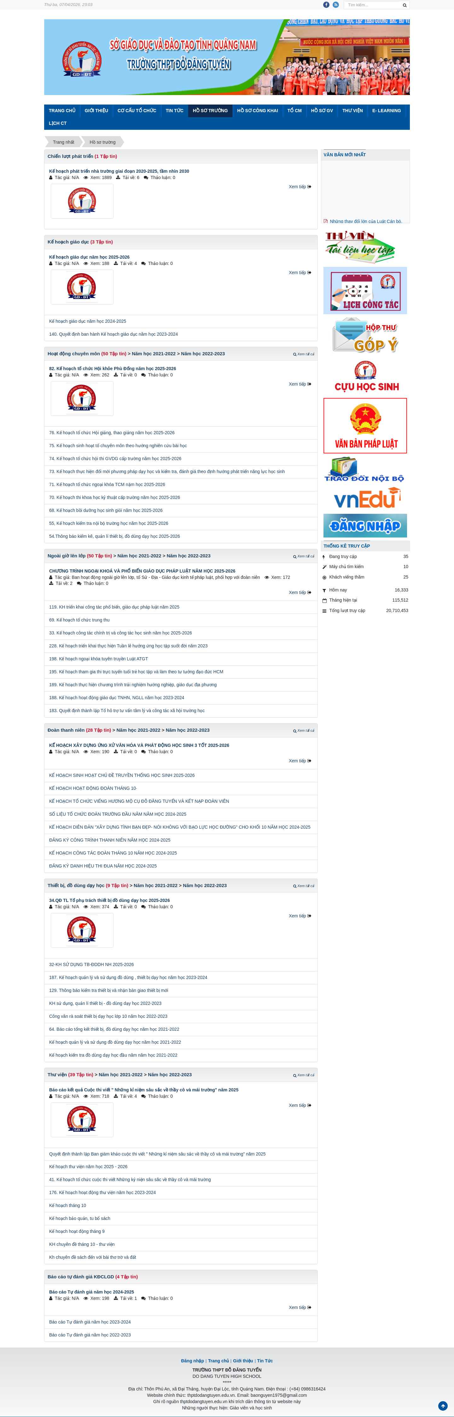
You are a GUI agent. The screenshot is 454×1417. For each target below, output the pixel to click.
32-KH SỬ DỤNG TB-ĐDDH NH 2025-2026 (91, 964)
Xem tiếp (297, 186)
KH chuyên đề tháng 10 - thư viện (81, 1244)
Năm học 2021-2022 (154, 353)
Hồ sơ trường (210, 110)
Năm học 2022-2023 (203, 353)
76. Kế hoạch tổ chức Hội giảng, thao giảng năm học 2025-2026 (112, 432)
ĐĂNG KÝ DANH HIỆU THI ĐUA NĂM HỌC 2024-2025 (103, 865)
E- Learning (386, 110)
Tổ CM (295, 110)
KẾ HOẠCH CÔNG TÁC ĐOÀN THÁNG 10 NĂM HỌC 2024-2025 (113, 853)
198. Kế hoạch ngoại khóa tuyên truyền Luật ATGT (98, 658)
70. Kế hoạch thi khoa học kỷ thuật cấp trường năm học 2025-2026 (114, 497)
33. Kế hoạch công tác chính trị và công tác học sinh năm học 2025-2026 (120, 632)
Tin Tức (174, 110)
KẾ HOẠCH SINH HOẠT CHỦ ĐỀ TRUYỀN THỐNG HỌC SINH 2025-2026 (122, 775)
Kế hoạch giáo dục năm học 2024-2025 (87, 321)
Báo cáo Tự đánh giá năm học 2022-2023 (90, 1334)
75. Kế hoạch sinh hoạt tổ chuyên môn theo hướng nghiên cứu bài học (118, 445)
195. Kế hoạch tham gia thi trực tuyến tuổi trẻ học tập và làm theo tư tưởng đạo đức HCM (136, 671)
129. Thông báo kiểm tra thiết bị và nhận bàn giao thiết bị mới (108, 990)
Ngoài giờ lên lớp (67, 555)
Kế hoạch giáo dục (68, 241)
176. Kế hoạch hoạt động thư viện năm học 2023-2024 (102, 1192)
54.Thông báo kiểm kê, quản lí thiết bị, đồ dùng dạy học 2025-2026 (114, 536)
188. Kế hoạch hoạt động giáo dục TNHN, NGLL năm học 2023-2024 (116, 697)
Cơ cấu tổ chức (137, 110)
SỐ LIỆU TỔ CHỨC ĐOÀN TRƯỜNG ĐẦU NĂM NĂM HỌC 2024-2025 (117, 814)
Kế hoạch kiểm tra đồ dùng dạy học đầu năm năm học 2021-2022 (113, 1055)
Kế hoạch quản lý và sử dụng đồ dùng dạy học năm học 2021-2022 (115, 1042)
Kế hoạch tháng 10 (67, 1205)
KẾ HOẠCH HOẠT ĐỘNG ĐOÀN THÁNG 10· (93, 788)
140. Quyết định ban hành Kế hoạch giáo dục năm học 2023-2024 (113, 334)
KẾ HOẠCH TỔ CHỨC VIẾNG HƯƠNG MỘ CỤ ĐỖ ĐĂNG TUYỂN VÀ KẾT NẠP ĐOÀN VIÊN (139, 801)
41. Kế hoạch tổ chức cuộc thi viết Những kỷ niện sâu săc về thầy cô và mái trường (130, 1179)
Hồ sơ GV (322, 110)
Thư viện (352, 110)
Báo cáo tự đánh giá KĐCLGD (81, 1276)
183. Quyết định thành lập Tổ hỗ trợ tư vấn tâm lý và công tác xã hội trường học (127, 710)
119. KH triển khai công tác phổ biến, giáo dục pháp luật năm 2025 (114, 606)
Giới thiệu (96, 110)
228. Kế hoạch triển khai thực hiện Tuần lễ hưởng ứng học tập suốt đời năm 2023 (128, 645)
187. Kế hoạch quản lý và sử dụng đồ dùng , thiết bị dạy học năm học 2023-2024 (128, 977)
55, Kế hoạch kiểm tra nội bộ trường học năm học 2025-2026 (108, 523)
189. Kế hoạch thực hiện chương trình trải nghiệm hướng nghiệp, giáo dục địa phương (133, 684)
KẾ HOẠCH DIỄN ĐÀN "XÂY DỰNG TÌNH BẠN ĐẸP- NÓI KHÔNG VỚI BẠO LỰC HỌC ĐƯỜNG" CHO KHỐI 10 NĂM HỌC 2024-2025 (180, 827)
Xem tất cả (303, 354)
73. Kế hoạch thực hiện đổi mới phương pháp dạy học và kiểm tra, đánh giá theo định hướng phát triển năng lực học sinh (167, 471)
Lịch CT (58, 123)
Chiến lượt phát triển (70, 156)
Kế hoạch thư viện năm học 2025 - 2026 (88, 1166)
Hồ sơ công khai (257, 110)
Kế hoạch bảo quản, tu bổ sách (79, 1218)
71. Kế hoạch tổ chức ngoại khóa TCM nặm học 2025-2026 (107, 484)
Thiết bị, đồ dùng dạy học (76, 885)
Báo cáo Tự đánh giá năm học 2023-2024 (90, 1321)
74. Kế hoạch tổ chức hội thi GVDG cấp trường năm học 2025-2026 (115, 458)
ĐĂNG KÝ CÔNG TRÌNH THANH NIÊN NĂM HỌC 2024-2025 (109, 840)
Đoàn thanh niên (66, 730)
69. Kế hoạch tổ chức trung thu (79, 619)
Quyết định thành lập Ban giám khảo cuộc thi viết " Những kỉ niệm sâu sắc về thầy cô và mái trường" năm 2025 (157, 1153)
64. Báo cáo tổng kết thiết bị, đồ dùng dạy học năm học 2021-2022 (114, 1029)
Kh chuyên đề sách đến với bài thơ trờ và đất (92, 1257)
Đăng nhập (192, 1360)
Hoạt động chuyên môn (74, 353)
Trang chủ (218, 1360)
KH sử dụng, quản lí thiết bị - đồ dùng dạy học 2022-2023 (105, 1003)
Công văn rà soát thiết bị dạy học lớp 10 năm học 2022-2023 (108, 1016)
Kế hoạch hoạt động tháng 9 (77, 1231)
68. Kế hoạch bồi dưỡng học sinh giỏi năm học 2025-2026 (106, 510)
